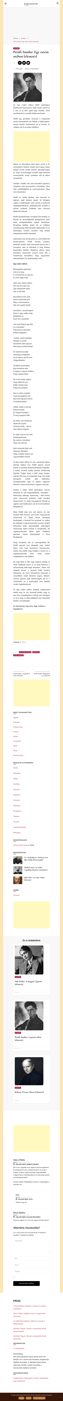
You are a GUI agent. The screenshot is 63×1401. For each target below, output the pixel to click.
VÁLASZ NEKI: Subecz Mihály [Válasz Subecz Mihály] (27, 1164)
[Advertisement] (31, 21)
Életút (15, 768)
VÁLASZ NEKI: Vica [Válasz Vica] (25, 1199)
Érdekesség (17, 727)
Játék (15, 746)
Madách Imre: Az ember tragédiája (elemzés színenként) (35, 868)
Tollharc (16, 816)
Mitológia (16, 832)
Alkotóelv (17, 805)
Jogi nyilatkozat (19, 1381)
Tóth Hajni (19, 69)
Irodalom (36, 652)
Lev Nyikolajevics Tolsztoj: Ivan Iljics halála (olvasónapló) (36, 858)
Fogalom (16, 795)
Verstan (16, 822)
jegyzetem (31, 3)
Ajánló (15, 717)
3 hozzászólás (34, 69)
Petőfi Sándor (18, 655)
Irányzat (16, 789)
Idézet (15, 736)
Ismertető (17, 741)
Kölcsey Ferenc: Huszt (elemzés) (29, 1092)
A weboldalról (18, 1348)
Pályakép (16, 773)
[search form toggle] (57, 3)
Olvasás (16, 895)
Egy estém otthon (25, 652)
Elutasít (28, 1398)
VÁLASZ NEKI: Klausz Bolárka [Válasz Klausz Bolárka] (28, 1217)
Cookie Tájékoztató (41, 1378)
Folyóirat (16, 800)
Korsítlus (16, 784)
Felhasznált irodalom (21, 845)
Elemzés (16, 48)
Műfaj (15, 778)
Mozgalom (17, 811)
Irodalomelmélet (19, 827)
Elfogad (21, 1398)
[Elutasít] (61, 1397)
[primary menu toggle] (5, 3)
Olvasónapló (18, 755)
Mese (15, 750)
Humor (15, 732)
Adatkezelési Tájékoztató (23, 1378)
